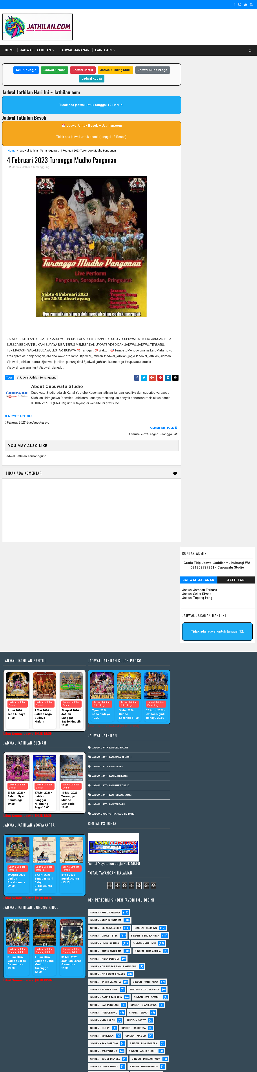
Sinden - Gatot (181, 689)
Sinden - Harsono (183, 927)
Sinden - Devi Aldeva (185, 789)
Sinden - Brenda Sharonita (218, 881)
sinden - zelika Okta (219, 1043)
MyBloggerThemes (77, 1064)
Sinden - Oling (181, 966)
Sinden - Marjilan (219, 696)
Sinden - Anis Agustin (186, 858)
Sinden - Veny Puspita (186, 758)
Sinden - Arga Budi (216, 866)
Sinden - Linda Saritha (186, 604)
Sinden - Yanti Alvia (227, 642)
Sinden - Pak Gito (224, 742)
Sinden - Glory (212, 689)
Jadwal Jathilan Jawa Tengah (110, 649)
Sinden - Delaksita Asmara (189, 635)
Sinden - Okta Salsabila (187, 804)
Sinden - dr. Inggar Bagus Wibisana (195, 627)
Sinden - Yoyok (181, 1027)
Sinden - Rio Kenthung (186, 996)
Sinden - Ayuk (180, 881)
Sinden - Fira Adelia (184, 919)
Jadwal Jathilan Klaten (106, 659)
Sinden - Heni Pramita (186, 735)
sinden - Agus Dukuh (185, 719)
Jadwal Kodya (90, 78)
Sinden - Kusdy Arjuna (187, 565)
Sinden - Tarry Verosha (187, 642)
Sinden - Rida (180, 750)
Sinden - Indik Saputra (187, 742)
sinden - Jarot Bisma (185, 650)
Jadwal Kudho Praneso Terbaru (112, 706)
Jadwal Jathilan (35, 50)
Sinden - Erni (180, 796)
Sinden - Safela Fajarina (188, 658)
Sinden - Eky (218, 789)
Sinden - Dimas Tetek (185, 588)
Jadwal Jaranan (75, 50)
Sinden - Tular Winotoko (188, 819)
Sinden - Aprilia (182, 866)
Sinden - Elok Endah (217, 912)
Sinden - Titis (221, 1012)
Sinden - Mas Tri (217, 943)
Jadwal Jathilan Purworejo (109, 678)
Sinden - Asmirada (213, 873)
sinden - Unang (182, 850)
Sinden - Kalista (229, 935)
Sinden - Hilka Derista (224, 619)
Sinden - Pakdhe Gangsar (188, 973)
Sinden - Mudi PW (183, 958)
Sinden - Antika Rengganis (189, 781)
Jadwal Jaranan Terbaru (199, 103)
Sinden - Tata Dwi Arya (186, 1012)
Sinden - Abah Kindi (225, 766)
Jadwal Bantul (81, 70)
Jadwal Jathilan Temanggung (38, 150)
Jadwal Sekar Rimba (196, 107)
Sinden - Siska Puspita (187, 812)
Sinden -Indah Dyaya (226, 827)
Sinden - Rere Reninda (224, 989)
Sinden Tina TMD (182, 1035)
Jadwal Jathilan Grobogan (108, 640)
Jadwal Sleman (53, 70)
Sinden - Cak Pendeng (224, 665)
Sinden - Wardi (220, 1020)
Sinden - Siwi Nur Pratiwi (188, 1004)
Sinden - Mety (216, 950)
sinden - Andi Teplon (226, 758)
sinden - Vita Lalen (215, 681)
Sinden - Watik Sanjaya (187, 827)
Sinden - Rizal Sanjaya (226, 650)
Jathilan (236, 93)
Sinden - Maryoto (183, 943)
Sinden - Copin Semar (220, 896)
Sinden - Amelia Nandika (187, 573)
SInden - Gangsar (215, 850)
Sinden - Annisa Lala (215, 773)
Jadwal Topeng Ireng (197, 111)
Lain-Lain (103, 50)
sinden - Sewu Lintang (223, 843)
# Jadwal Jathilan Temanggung (37, 378)
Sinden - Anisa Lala (224, 858)
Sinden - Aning (181, 773)
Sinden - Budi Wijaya (222, 889)
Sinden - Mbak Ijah (212, 796)
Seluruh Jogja (25, 70)
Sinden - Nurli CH (226, 604)
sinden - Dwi (180, 835)
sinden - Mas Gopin (184, 843)
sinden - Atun (214, 1035)
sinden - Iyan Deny (211, 835)
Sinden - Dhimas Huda (186, 727)
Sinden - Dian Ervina (185, 673)
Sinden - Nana (215, 958)
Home (10, 50)
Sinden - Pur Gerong (223, 673)
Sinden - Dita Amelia (185, 619)
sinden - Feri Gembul (185, 665)
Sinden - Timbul (210, 750)
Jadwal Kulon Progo (151, 70)
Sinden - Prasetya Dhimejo (189, 981)
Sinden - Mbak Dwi (183, 950)
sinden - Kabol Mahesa (187, 766)
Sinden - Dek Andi (215, 904)
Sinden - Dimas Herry (226, 727)
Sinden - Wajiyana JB (224, 712)
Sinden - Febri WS (227, 581)
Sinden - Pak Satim (214, 966)
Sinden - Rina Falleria (186, 712)
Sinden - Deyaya (182, 912)
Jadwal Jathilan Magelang (108, 668)
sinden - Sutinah (183, 1043)
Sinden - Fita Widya (221, 919)
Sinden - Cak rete (183, 896)
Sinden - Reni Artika (184, 989)
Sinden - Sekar (181, 681)
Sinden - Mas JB (182, 704)
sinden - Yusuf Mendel (226, 719)
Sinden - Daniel (181, 904)
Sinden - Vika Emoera (185, 1020)
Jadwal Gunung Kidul (114, 70)
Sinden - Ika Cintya (184, 696)
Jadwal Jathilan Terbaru (107, 696)
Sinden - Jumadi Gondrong (189, 935)
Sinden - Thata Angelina (187, 612)
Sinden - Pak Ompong (218, 704)
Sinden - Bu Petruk (184, 889)
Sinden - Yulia (212, 1027)
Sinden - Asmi (180, 873)
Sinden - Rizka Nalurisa (187, 581)
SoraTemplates (30, 1064)
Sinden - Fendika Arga (186, 596)
